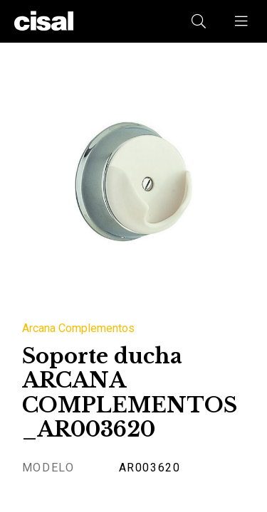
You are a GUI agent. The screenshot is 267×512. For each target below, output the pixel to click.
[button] (242, 21)
